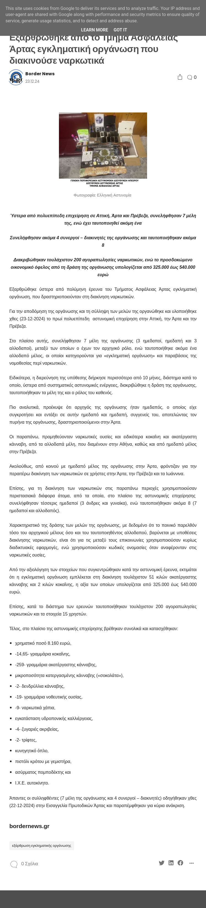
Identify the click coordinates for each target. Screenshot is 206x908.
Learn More (94, 30)
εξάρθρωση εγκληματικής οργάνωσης (41, 845)
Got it (120, 30)
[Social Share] (180, 77)
